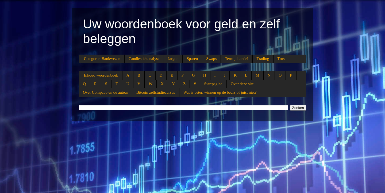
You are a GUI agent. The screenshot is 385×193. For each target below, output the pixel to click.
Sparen (192, 58)
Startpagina (213, 84)
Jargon (173, 58)
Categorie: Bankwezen (102, 58)
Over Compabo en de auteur (105, 92)
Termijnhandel (236, 58)
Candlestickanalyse (144, 58)
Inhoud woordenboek (101, 75)
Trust (282, 58)
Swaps (211, 58)
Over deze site (242, 84)
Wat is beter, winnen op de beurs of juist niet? (220, 92)
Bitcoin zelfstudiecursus (155, 92)
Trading (263, 58)
